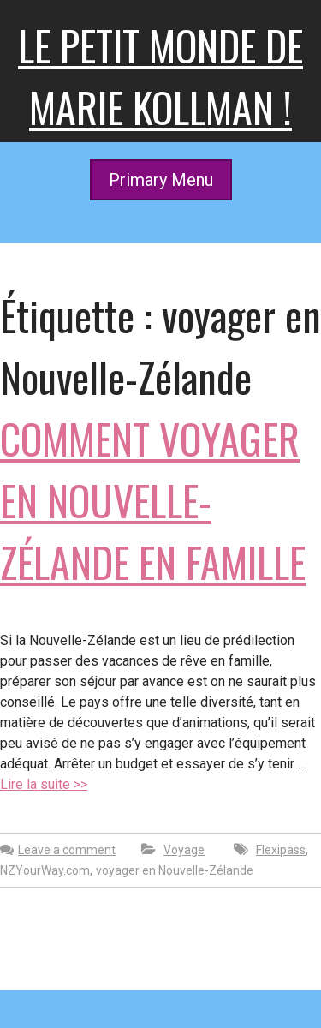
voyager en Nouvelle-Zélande (174, 870)
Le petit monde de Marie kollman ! (160, 76)
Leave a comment (67, 850)
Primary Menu (161, 180)
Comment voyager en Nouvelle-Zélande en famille (153, 500)
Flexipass (281, 850)
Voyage (184, 850)
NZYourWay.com (45, 870)
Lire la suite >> (43, 784)
